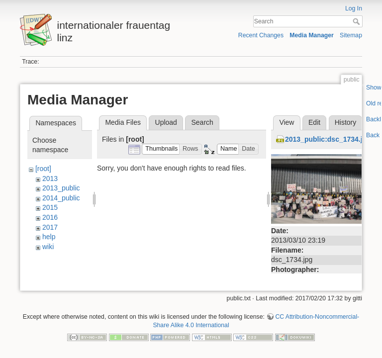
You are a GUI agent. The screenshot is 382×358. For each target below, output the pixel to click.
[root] (43, 169)
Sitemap (351, 35)
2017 (50, 227)
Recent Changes (261, 35)
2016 (50, 217)
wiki (48, 247)
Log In (353, 8)
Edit (314, 122)
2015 (50, 207)
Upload (166, 122)
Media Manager (311, 35)
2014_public (61, 198)
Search (357, 21)
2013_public (61, 188)
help (48, 237)
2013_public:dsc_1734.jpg (328, 139)
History (346, 122)
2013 (50, 178)
